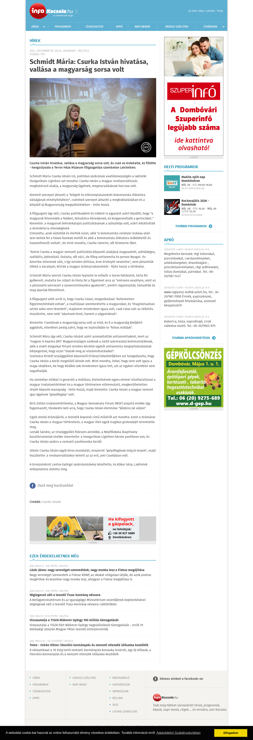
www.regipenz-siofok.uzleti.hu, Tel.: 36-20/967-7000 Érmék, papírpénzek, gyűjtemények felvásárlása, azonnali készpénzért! (191, 299)
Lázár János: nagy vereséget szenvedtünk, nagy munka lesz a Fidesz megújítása (87, 570)
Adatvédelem (121, 685)
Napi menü (80, 685)
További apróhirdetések (191, 338)
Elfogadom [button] (231, 732)
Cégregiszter (94, 27)
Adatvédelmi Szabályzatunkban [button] (178, 732)
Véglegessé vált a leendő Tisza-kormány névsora (65, 595)
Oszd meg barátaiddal (55, 485)
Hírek (35, 27)
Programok (63, 27)
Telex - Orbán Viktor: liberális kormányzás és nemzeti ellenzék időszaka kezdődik (89, 645)
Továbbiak (210, 27)
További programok (191, 226)
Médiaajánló (120, 678)
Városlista (76, 11)
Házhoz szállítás (176, 27)
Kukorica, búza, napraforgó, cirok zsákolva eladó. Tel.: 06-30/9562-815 (189, 323)
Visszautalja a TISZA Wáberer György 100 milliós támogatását (74, 620)
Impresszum (120, 691)
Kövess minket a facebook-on (181, 678)
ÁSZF (115, 705)
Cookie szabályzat (124, 711)
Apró (119, 27)
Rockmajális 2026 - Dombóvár (195, 202)
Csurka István (51, 502)
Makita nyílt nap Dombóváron (193, 179)
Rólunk (117, 698)
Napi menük (142, 27)
